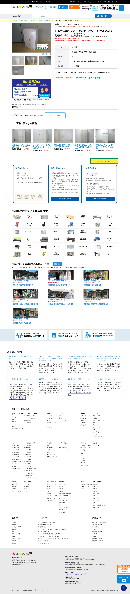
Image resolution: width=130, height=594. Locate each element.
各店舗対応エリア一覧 (97, 541)
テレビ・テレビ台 (63, 507)
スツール (49, 425)
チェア (26, 491)
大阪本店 (14, 543)
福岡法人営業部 (16, 538)
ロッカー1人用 (15, 445)
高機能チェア (27, 420)
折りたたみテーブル (98, 420)
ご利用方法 (94, 534)
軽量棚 (95, 484)
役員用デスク (15, 484)
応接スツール (83, 422)
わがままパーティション (86, 450)
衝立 (81, 453)
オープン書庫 (27, 450)
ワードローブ (15, 466)
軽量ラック (96, 507)
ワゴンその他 (62, 420)
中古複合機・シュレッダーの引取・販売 (48, 536)
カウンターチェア (63, 450)
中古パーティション (85, 447)
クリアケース (27, 466)
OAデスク (14, 424)
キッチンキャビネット (30, 468)
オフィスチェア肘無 (29, 418)
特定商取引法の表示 (28, 590)
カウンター (96, 439)
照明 (60, 505)
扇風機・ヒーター (63, 509)
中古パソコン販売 (43, 541)
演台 (94, 429)
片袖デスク (15, 419)
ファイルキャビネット (30, 473)
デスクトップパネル (85, 445)
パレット (95, 502)
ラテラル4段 (27, 461)
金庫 (48, 445)
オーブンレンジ (63, 500)
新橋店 (13, 536)
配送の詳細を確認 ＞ (65, 198)
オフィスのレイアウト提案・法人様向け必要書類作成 (52, 529)
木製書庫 (14, 489)
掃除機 (61, 489)
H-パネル (82, 458)
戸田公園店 (15, 522)
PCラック (14, 431)
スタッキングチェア (52, 418)
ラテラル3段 (27, 459)
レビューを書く (55, 115)
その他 (95, 434)
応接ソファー (83, 415)
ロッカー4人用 (15, 452)
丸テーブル (96, 425)
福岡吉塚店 (15, 529)
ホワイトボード (51, 447)
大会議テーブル (97, 418)
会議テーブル (96, 415)
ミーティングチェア (52, 415)
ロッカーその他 (93, 78)
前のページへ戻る (104, 161)
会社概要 (103, 2)
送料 (97, 2)
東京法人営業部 (16, 534)
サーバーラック (28, 475)
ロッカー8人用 (15, 459)
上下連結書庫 (27, 452)
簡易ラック (96, 493)
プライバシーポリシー (43, 590)
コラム (116, 2)
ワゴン (61, 415)
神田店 (13, 531)
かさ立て (49, 450)
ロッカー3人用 (15, 450)
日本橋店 (14, 541)
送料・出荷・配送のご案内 (99, 522)
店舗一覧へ (57, 264)
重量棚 (95, 491)
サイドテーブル (97, 427)
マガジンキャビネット (30, 471)
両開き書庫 (27, 447)
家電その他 (62, 512)
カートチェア (50, 420)
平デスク (14, 417)
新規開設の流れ (42, 527)
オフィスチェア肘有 (29, 415)
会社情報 (94, 536)
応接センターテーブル (86, 418)
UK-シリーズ (83, 463)
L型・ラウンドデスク (17, 428)
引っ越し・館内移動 (43, 531)
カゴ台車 (95, 498)
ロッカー (80, 78)
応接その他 (83, 425)
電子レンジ (62, 498)
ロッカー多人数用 (16, 461)
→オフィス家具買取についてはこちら (79, 394)
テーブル (26, 486)
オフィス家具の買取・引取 (45, 524)
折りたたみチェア (51, 422)
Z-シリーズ (83, 460)
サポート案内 (95, 527)
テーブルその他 (97, 432)
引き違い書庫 (27, 445)
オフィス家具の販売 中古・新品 (46, 522)
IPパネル (82, 456)
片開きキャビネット (29, 454)
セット (48, 486)
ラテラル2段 (27, 457)
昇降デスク (15, 426)
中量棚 (95, 489)
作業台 (95, 495)
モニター (82, 489)
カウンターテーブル (64, 447)
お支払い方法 (91, 2)
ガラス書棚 (27, 464)
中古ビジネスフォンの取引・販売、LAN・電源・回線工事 (53, 538)
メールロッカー (16, 464)
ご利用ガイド (72, 2)
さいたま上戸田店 (16, 527)
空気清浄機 (62, 502)
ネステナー (96, 500)
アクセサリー (27, 484)
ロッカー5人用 (15, 454)
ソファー (61, 445)
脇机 (60, 418)
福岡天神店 (15, 524)
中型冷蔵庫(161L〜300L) (65, 493)
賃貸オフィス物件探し (44, 543)
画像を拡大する (46, 54)
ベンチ (61, 452)
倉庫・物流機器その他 (99, 505)
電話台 (48, 452)
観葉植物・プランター (52, 457)
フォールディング (97, 436)
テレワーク (62, 484)
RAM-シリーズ (84, 465)
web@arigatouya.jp (17, 564)
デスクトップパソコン (86, 484)
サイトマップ (15, 590)
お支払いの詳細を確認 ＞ (100, 198)
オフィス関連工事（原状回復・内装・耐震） (50, 534)
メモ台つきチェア (51, 427)
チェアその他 (27, 422)
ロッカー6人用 (15, 457)
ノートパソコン (84, 486)
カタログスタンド (51, 454)
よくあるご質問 (81, 2)
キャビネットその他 (29, 478)
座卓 (94, 422)
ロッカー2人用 (15, 447)
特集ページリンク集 (97, 538)
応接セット (83, 420)
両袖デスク (15, 421)
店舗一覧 (110, 2)
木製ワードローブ (16, 491)
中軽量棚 (95, 486)
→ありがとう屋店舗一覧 (17, 399)
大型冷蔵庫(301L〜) (64, 495)
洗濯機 (61, 486)
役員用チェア (15, 486)
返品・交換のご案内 (97, 531)
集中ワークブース (51, 484)
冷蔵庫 (61, 491)
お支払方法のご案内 (97, 524)
